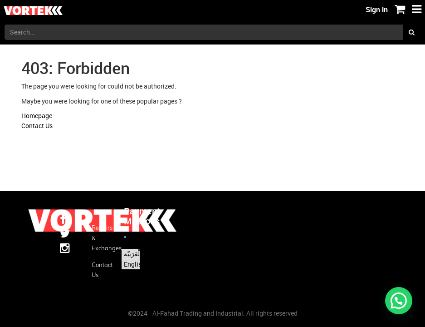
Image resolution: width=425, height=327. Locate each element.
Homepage (36, 115)
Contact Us (37, 125)
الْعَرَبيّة (133, 253)
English (134, 264)
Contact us (101, 269)
